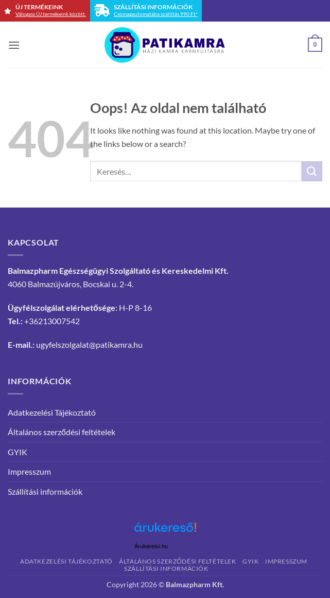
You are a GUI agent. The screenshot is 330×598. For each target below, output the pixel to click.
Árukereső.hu (151, 546)
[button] (14, 45)
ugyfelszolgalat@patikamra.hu (89, 344)
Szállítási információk (45, 491)
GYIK (17, 452)
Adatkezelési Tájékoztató (52, 412)
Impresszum (29, 471)
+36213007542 (52, 321)
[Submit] (312, 171)
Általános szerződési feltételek (61, 432)
